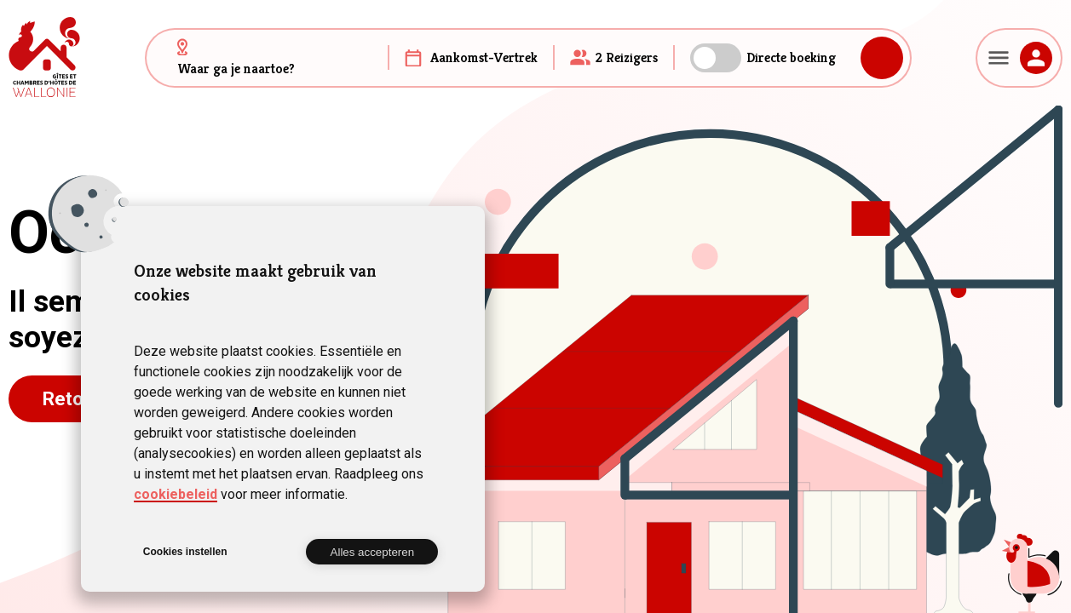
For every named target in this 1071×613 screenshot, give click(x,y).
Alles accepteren (373, 552)
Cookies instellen (185, 552)
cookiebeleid (175, 494)
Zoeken (882, 58)
